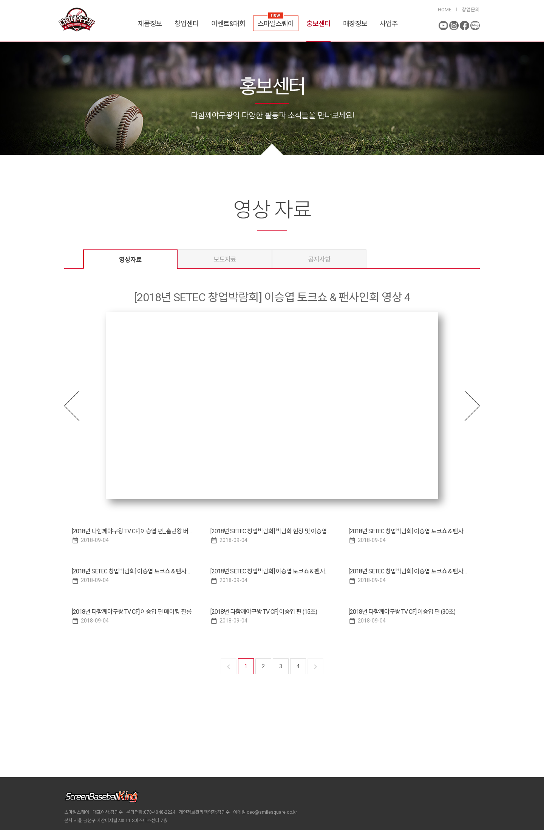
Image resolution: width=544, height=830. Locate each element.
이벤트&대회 (228, 24)
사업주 (389, 24)
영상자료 (130, 259)
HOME (444, 9)
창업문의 (471, 9)
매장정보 (355, 24)
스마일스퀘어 (276, 24)
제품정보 (150, 24)
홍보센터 (318, 24)
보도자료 (224, 259)
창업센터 (187, 24)
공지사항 (319, 259)
